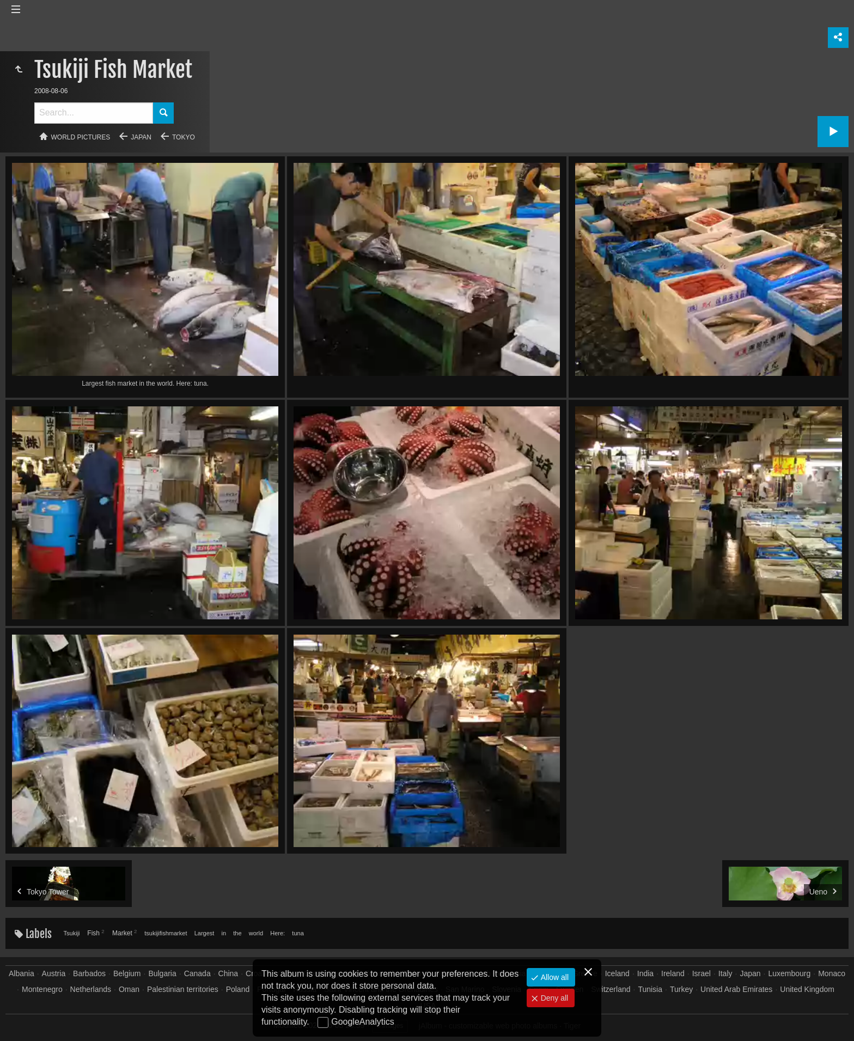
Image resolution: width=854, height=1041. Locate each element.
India (645, 973)
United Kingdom (807, 989)
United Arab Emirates (736, 989)
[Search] (93, 113)
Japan (141, 137)
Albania (21, 973)
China (228, 973)
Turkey (681, 989)
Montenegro (42, 989)
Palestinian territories (182, 989)
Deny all (553, 998)
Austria (54, 973)
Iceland (617, 973)
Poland (238, 989)
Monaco (831, 973)
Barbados (89, 973)
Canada (197, 973)
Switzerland (610, 989)
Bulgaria (162, 973)
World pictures (81, 137)
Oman (129, 989)
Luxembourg (789, 973)
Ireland (673, 973)
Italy (725, 973)
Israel (701, 973)
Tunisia (650, 989)
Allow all (554, 977)
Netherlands (91, 989)
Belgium (127, 973)
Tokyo (183, 137)
